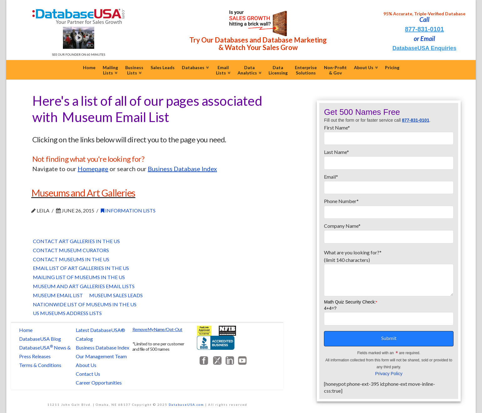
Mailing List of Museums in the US (79, 277)
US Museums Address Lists (67, 313)
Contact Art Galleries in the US (76, 241)
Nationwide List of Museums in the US (84, 304)
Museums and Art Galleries (83, 192)
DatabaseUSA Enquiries (424, 48)
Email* (389, 182)
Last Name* (389, 157)
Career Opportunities (99, 382)
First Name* (389, 133)
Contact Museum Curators (71, 250)
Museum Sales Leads (116, 295)
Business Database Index (102, 347)
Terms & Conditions (40, 365)
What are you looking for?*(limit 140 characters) (389, 259)
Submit (389, 338)
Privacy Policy (389, 373)
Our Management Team (101, 356)
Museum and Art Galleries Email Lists (84, 286)
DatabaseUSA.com (186, 404)
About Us (86, 365)
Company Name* (389, 231)
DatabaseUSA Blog (40, 339)
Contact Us (88, 374)
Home (26, 330)
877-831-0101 (424, 29)
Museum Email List (58, 295)
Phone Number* (389, 207)
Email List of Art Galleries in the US (81, 268)
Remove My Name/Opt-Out (157, 329)
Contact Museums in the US (71, 259)
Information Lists (128, 210)
